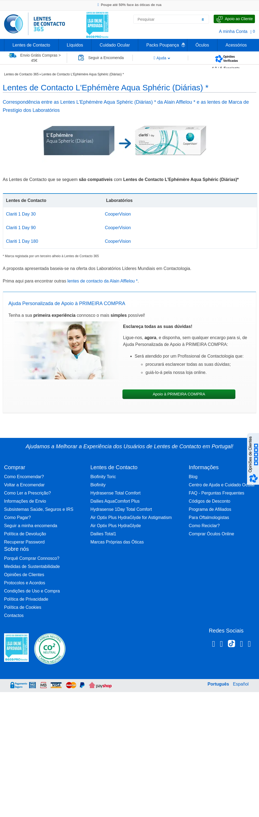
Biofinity (98, 485)
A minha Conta (233, 31)
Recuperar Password (24, 542)
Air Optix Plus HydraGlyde (115, 525)
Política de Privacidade (26, 599)
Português (218, 684)
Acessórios (236, 45)
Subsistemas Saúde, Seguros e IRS (38, 509)
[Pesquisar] (203, 19)
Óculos (202, 45)
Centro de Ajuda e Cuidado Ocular (222, 485)
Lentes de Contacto (31, 45)
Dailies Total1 (103, 534)
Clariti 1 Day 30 (21, 214)
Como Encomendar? (24, 476)
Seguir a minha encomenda (30, 525)
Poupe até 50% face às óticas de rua (129, 5)
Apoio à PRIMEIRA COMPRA (179, 394)
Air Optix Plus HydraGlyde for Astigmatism (131, 517)
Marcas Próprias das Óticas (117, 542)
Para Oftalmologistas (209, 517)
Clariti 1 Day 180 (22, 241)
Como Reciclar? (204, 525)
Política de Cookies (22, 607)
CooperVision (118, 214)
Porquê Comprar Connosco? (31, 558)
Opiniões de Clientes (24, 574)
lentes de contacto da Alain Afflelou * (102, 281)
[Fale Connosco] (234, 19)
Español (241, 684)
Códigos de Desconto (209, 501)
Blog (193, 476)
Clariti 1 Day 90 (21, 227)
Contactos (14, 615)
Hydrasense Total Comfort (115, 493)
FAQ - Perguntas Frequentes (216, 493)
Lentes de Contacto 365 (21, 74)
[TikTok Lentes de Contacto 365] (231, 645)
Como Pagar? (17, 517)
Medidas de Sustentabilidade (32, 566)
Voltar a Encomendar (24, 485)
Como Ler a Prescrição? (27, 493)
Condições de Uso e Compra (32, 591)
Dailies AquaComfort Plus (115, 501)
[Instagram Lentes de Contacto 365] (221, 645)
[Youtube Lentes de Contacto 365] (249, 645)
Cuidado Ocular (115, 45)
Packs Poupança (162, 45)
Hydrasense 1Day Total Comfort (121, 509)
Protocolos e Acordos (24, 582)
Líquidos (75, 45)
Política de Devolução (25, 534)
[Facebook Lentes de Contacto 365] (213, 645)
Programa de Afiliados (210, 509)
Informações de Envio (25, 501)
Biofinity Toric (103, 476)
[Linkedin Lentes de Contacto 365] (241, 645)
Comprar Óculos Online (211, 534)
